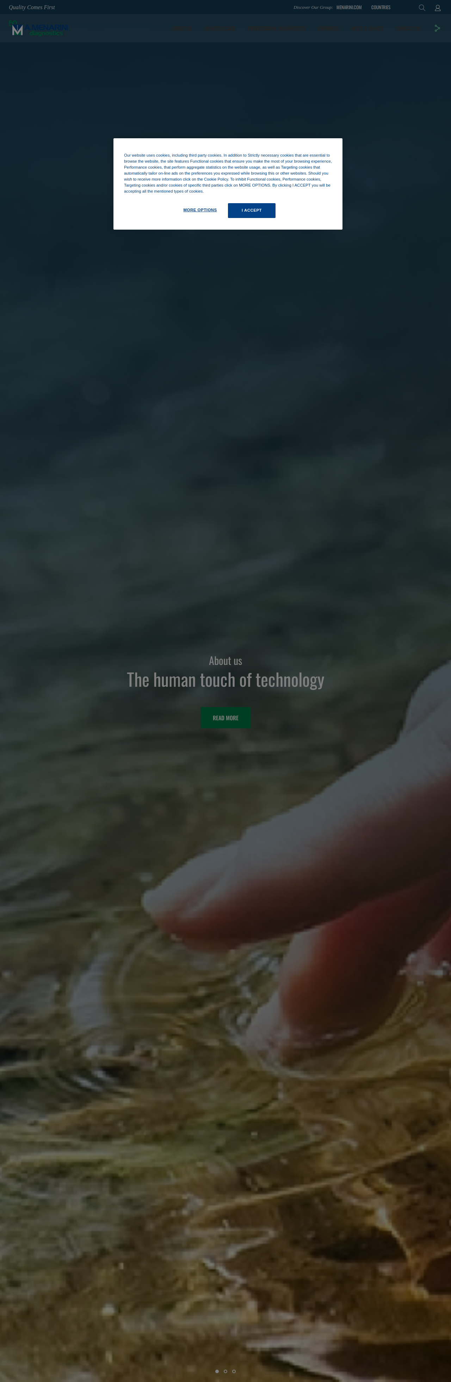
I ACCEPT (252, 210)
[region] (227, 184)
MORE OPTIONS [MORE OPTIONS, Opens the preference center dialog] (200, 210)
